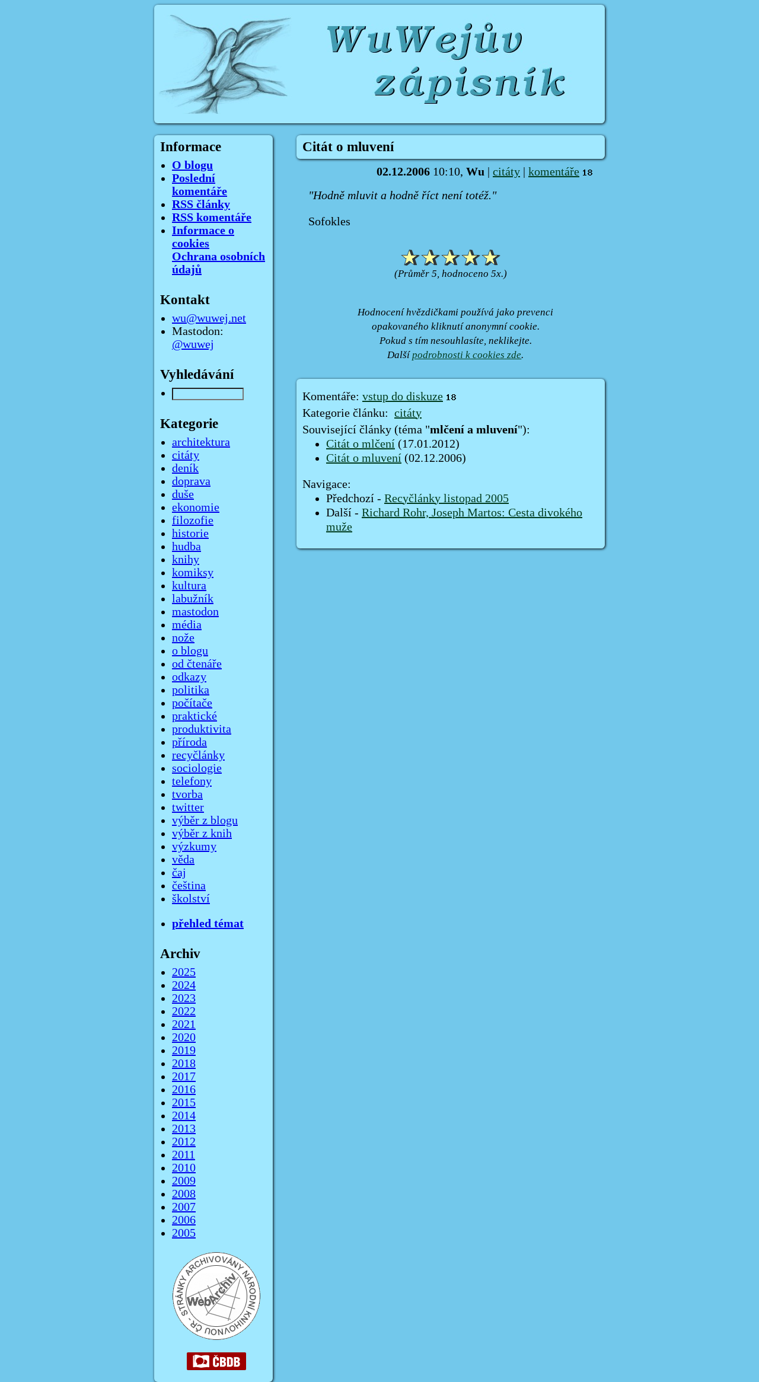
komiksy (192, 572)
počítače (192, 703)
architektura (201, 442)
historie (190, 533)
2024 (184, 985)
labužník (192, 598)
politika (190, 690)
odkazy (189, 677)
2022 (184, 1011)
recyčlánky (198, 755)
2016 (184, 1089)
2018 (184, 1063)
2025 (184, 972)
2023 (184, 998)
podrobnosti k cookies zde (466, 354)
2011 (183, 1154)
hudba (186, 546)
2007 (184, 1207)
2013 (184, 1128)
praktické (194, 716)
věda (183, 859)
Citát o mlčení (360, 444)
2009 (184, 1181)
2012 (184, 1141)
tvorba (187, 794)
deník (185, 468)
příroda (189, 742)
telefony (192, 781)
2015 (184, 1102)
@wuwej (193, 344)
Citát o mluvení (363, 458)
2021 (184, 1024)
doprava (191, 481)
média (187, 624)
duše (183, 494)
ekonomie (195, 507)
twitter (188, 807)
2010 (184, 1167)
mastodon (195, 611)
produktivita (201, 729)
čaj (179, 872)
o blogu (190, 651)
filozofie (192, 520)
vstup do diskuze (402, 396)
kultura (189, 585)
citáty (506, 171)
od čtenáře (197, 664)
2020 (184, 1037)
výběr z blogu (205, 820)
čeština (189, 885)
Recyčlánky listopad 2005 (446, 498)
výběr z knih (202, 833)
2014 (184, 1115)
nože (183, 637)
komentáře (553, 171)
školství (191, 898)
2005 (184, 1233)
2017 (184, 1076)
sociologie (197, 768)
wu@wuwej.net (209, 318)
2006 (184, 1220)
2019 (184, 1050)
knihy (185, 559)
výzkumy (194, 846)
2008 (184, 1194)
